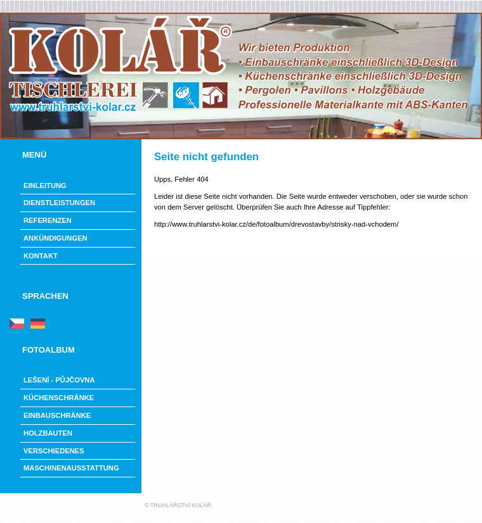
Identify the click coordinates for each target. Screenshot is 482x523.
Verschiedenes (53, 451)
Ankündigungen (55, 238)
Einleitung (45, 185)
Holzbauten (47, 433)
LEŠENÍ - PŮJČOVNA (59, 380)
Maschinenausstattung (71, 468)
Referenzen (47, 220)
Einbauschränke (57, 415)
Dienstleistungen (59, 202)
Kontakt (40, 256)
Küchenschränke (58, 397)
